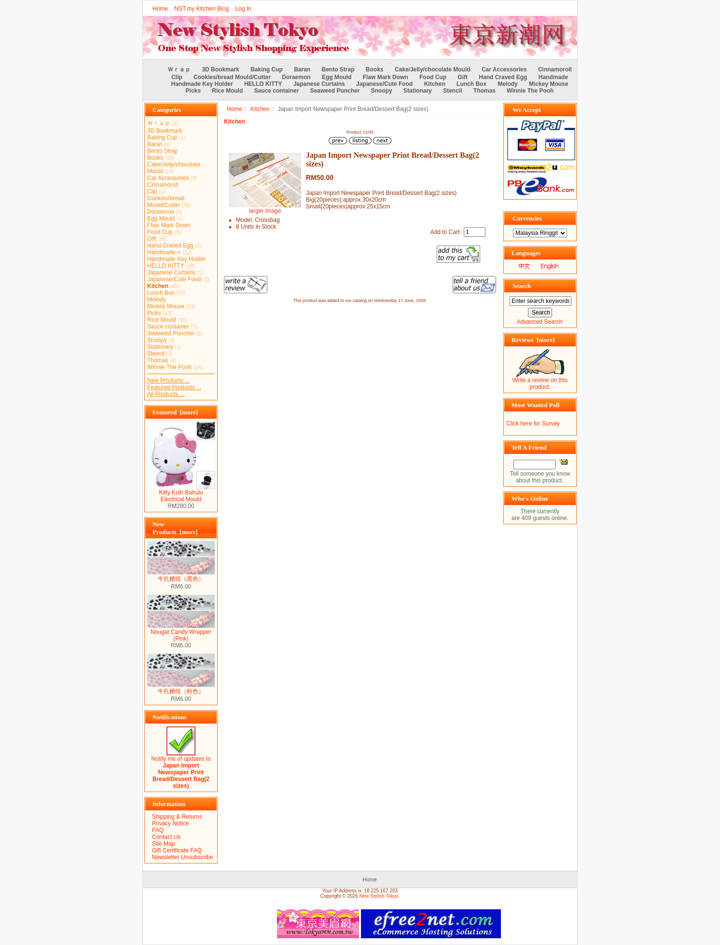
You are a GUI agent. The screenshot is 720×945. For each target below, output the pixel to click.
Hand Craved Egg (503, 77)
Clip (176, 77)
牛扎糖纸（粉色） (181, 688)
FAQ (158, 830)
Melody (507, 84)
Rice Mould (227, 90)
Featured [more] (175, 412)
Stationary (417, 90)
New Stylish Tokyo (379, 896)
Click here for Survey (533, 423)
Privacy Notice (170, 823)
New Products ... (168, 380)
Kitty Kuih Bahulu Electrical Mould (181, 493)
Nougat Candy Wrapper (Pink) (181, 632)
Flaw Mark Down (385, 77)
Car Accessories (504, 69)
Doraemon (296, 77)
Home (160, 8)
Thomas (484, 90)
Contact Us (166, 837)
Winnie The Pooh (530, 90)
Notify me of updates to (180, 769)
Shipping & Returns (177, 816)
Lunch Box (471, 84)
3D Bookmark (220, 69)
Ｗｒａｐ (179, 69)
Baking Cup (266, 69)
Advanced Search (540, 321)
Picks (193, 90)
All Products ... (165, 394)
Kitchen (260, 109)
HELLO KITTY (263, 84)
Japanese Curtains (319, 84)
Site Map (163, 843)
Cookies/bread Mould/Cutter (232, 77)
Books (375, 69)
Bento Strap (338, 69)
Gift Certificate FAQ (177, 850)
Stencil (452, 90)
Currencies (527, 218)
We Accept (526, 109)
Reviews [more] (533, 339)
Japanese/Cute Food (384, 84)
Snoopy (381, 90)
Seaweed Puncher (335, 90)
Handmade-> (164, 252)
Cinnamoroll (555, 69)
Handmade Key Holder (202, 84)
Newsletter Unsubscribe (182, 857)
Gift (462, 77)
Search (521, 285)
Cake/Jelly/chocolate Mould (433, 69)
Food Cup (432, 77)
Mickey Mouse (548, 84)
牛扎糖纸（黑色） (181, 576)
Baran (302, 69)
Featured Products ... (174, 387)
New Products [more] (174, 527)
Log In (243, 8)
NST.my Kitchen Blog (201, 8)
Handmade (553, 77)
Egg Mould (336, 77)
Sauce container (276, 90)
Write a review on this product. (540, 380)
